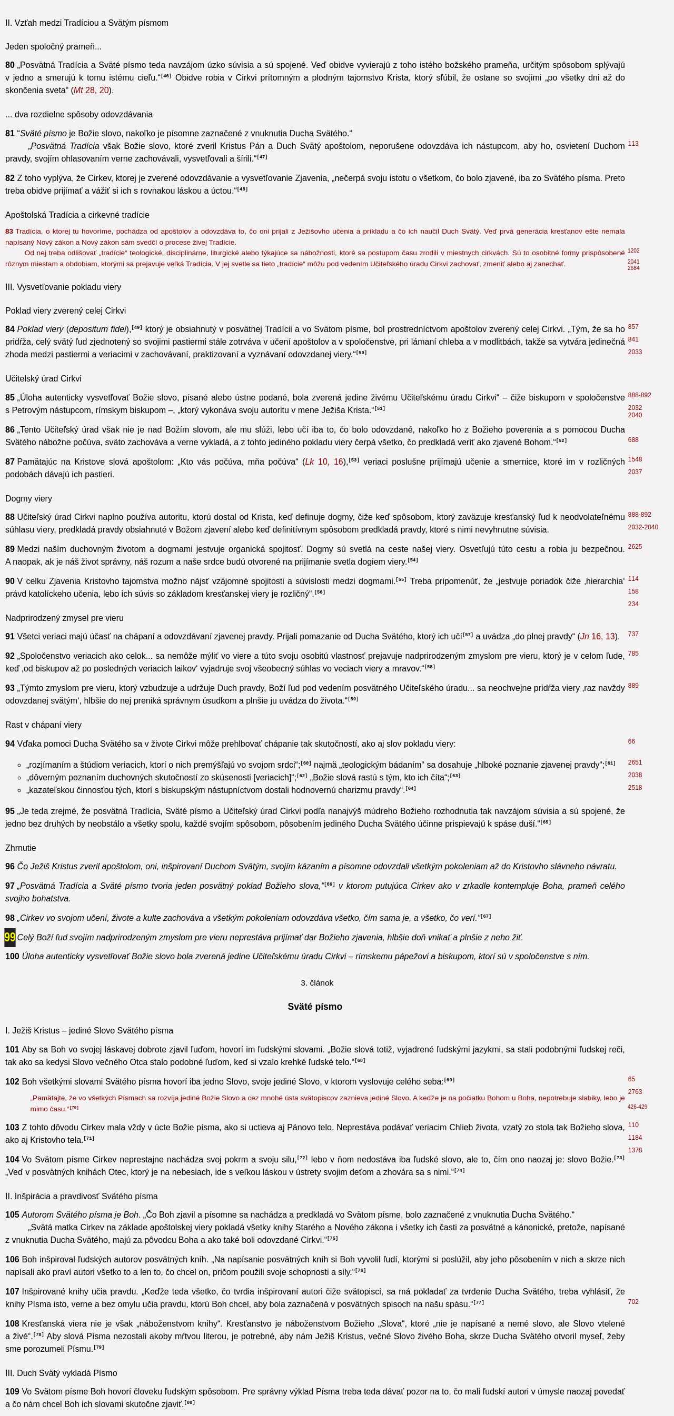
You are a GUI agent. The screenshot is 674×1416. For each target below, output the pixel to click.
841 (633, 339)
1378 (635, 1150)
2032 (635, 407)
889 (633, 685)
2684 (634, 268)
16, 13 (597, 636)
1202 (634, 251)
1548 (635, 459)
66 (631, 741)
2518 (635, 787)
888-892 (639, 395)
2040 (635, 415)
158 (633, 591)
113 (633, 143)
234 (633, 604)
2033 (635, 352)
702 (633, 1301)
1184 (635, 1137)
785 (633, 653)
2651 (635, 762)
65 (631, 1079)
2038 (635, 775)
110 (633, 1125)
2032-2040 (643, 527)
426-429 (637, 1107)
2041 (634, 262)
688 (633, 440)
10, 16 (324, 461)
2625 (635, 546)
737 (633, 634)
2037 (635, 472)
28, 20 (91, 90)
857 (633, 326)
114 (633, 579)
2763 (635, 1092)
